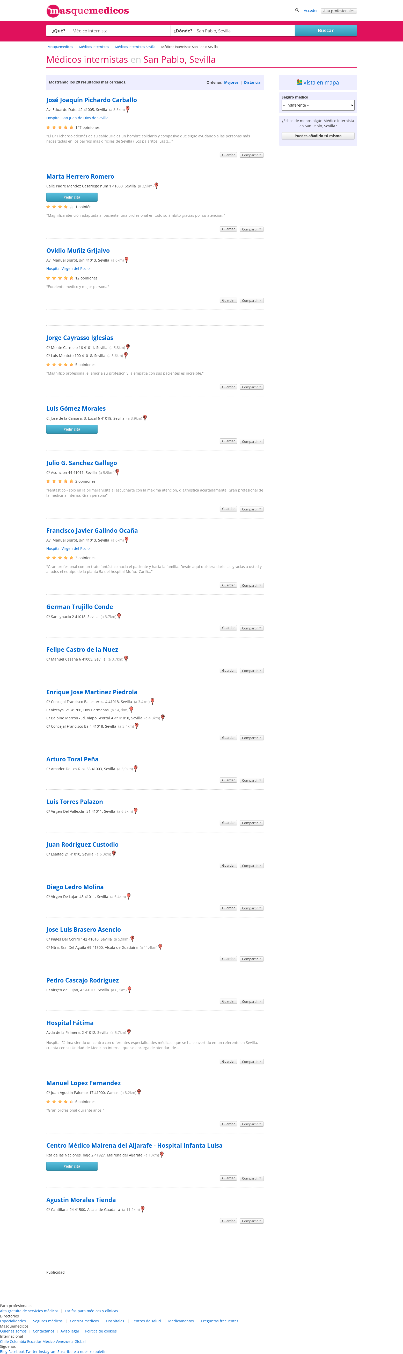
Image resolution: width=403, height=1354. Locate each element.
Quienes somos (13, 1331)
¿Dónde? (183, 31)
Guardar (228, 154)
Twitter (32, 1351)
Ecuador (34, 1341)
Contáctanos (43, 1331)
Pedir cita (71, 197)
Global (80, 1341)
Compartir (251, 155)
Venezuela (65, 1341)
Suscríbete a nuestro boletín (82, 1351)
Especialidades (13, 1320)
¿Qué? (58, 31)
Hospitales (115, 1320)
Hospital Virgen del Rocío (68, 268)
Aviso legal (70, 1331)
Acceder (311, 10)
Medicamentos (181, 1320)
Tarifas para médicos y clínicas (91, 1310)
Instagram (47, 1351)
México (48, 1341)
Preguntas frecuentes (219, 1320)
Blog (4, 1351)
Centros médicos (84, 1320)
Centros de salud (146, 1320)
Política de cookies (101, 1331)
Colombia (18, 1341)
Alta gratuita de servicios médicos (29, 1310)
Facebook (17, 1351)
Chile (4, 1341)
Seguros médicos (48, 1320)
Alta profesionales (339, 10)
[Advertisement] (318, 226)
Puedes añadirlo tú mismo (318, 135)
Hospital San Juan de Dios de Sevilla (77, 117)
